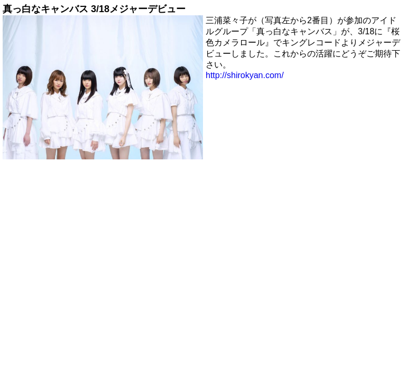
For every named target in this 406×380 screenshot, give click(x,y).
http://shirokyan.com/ (245, 75)
